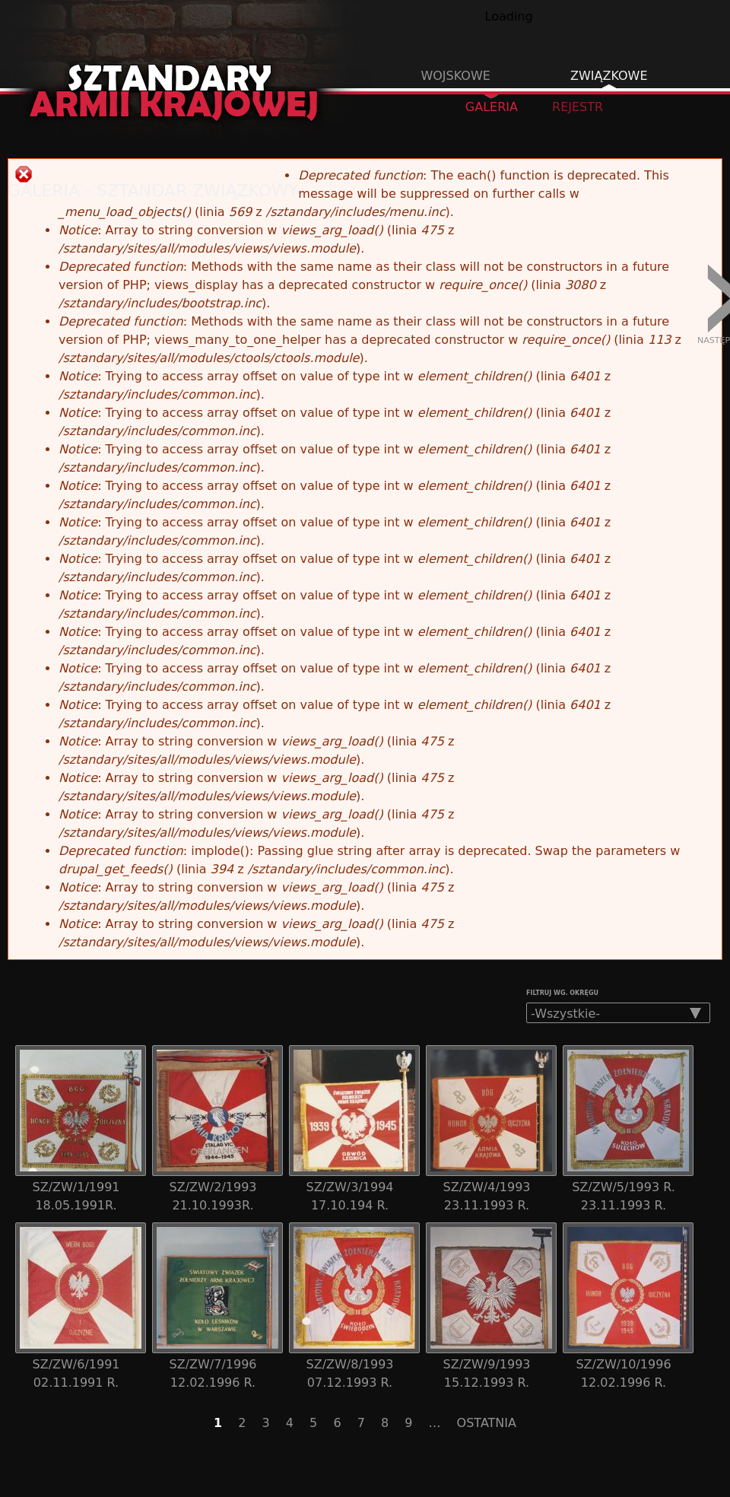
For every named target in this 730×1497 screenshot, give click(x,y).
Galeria (499, 106)
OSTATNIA (486, 1423)
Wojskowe (455, 75)
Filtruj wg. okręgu (562, 993)
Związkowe (609, 75)
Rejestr (577, 107)
